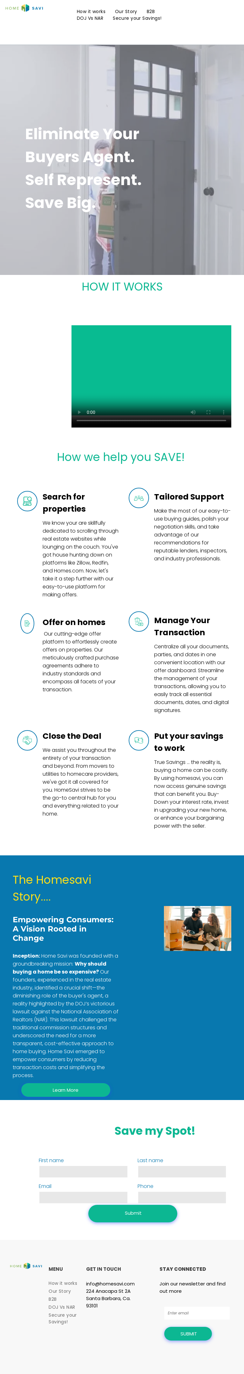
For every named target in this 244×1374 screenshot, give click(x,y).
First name (51, 1160)
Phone (145, 1186)
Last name (150, 1160)
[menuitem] (91, 11)
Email (45, 1186)
